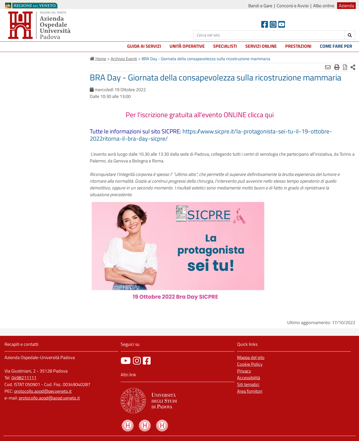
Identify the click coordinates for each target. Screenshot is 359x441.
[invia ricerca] (350, 35)
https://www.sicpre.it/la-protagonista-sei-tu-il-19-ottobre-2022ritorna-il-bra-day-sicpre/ (211, 135)
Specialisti (225, 46)
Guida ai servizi (144, 46)
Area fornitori (249, 391)
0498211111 (23, 377)
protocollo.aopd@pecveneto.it (43, 391)
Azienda (346, 5)
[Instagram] (273, 24)
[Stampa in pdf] (345, 67)
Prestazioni (298, 46)
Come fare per (336, 46)
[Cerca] (269, 35)
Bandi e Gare (260, 5)
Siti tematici (248, 384)
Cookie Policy (250, 364)
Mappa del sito (251, 357)
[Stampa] (337, 67)
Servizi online (261, 46)
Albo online (323, 5)
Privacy (244, 371)
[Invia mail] (328, 67)
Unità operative (187, 46)
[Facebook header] (264, 24)
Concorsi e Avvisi (293, 5)
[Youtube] (281, 24)
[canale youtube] (126, 361)
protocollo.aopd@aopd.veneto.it (49, 398)
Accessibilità (248, 377)
